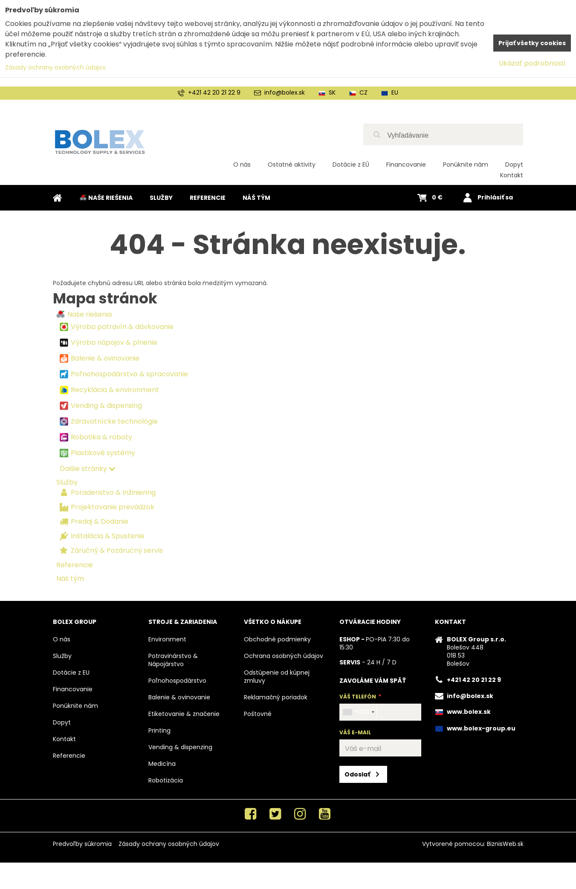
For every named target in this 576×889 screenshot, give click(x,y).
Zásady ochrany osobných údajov (169, 844)
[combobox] (358, 712)
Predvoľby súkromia (82, 844)
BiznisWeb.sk (505, 844)
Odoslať (357, 774)
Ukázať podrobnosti (532, 63)
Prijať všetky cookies (532, 43)
